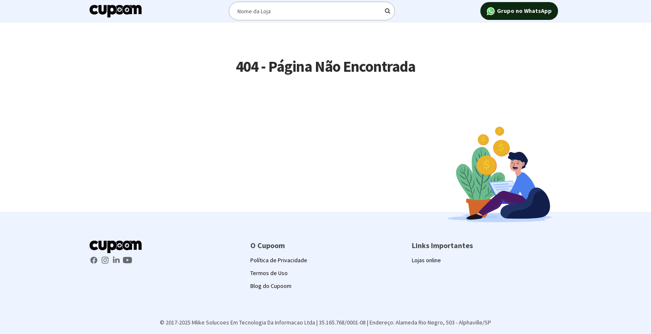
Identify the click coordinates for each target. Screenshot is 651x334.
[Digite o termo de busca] (312, 11)
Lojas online (426, 260)
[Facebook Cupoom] (94, 259)
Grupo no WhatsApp (519, 11)
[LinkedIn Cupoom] (116, 259)
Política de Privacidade (278, 260)
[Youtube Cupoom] (127, 259)
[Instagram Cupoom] (105, 259)
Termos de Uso (269, 273)
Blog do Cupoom (270, 286)
